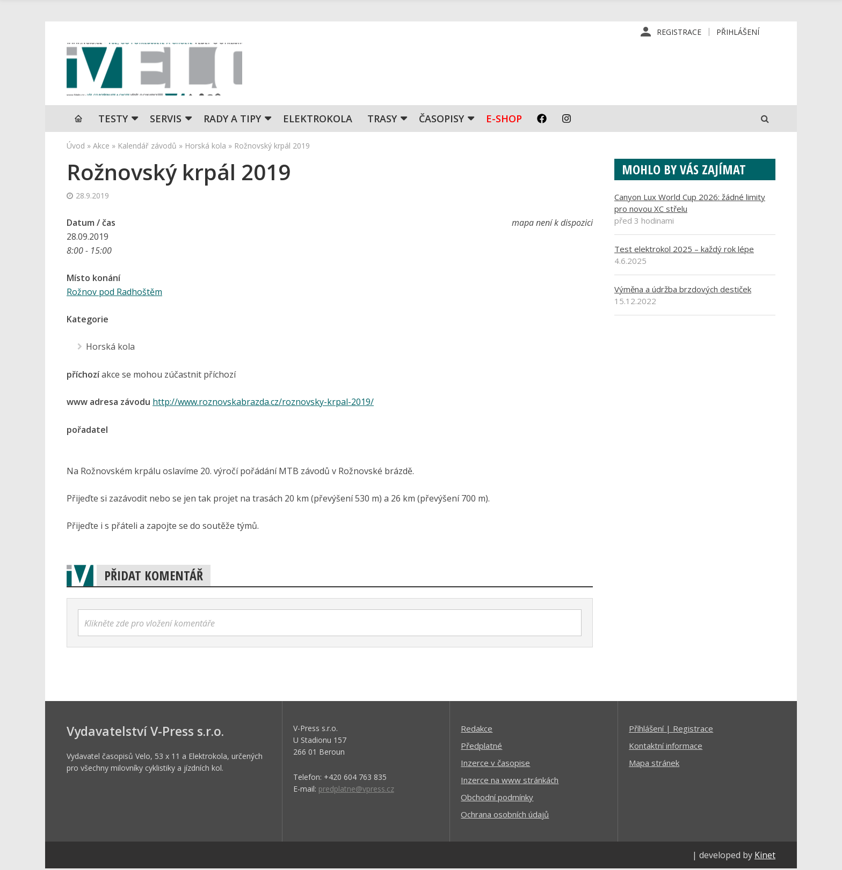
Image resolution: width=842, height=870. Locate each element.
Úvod (76, 148)
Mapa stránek (654, 763)
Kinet (764, 856)
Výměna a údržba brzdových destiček (682, 291)
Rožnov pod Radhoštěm (114, 294)
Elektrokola (317, 120)
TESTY (113, 120)
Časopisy (441, 120)
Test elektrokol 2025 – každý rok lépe (684, 251)
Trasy (382, 120)
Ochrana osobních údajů (505, 815)
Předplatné (481, 746)
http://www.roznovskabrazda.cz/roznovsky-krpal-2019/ (263, 403)
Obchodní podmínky (497, 798)
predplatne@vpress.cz (356, 790)
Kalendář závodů (147, 148)
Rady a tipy (232, 120)
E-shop (504, 120)
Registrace (679, 32)
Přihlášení (737, 32)
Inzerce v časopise (495, 763)
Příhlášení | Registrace (671, 729)
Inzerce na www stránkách (509, 781)
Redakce (476, 729)
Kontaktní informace (665, 746)
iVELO (158, 70)
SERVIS (166, 120)
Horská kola (205, 148)
